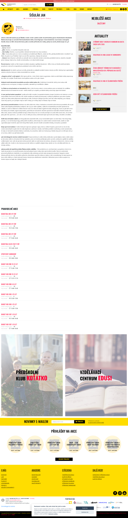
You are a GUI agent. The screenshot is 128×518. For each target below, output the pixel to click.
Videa (75, 9)
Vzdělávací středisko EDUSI (101, 475)
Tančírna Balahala (68, 475)
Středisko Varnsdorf (69, 485)
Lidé (2, 477)
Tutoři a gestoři (41, 18)
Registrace (115, 9)
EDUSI (43, 9)
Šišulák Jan (48, 18)
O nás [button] (67, 9)
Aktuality (10, 9)
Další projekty (36, 483)
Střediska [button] (35, 9)
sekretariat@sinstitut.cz (15, 500)
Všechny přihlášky (64, 459)
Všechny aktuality (101, 109)
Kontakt (89, 9)
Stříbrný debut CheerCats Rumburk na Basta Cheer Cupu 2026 (108, 43)
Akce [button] (17, 9)
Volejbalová (35, 481)
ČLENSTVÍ (51, 9)
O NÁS (3, 470)
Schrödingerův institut (30, 18)
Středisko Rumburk (68, 481)
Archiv (124, 513)
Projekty (4, 485)
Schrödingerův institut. (8, 506)
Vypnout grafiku (118, 513)
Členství (3, 481)
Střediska (67, 470)
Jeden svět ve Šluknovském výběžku (105, 94)
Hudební (34, 477)
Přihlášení (109, 9)
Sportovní (35, 479)
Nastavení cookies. (53, 514)
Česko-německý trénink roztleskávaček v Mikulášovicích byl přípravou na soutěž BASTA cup (107, 70)
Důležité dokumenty (7, 487)
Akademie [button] (25, 9)
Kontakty (124, 4)
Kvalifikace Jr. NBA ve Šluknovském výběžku (108, 81)
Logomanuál (5, 483)
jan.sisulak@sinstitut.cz (23, 30)
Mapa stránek (110, 513)
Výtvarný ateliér (67, 479)
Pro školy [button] (59, 9)
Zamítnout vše (84, 512)
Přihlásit (79, 422)
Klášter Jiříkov (66, 477)
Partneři (4, 479)
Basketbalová (36, 475)
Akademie (36, 470)
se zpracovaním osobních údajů (96, 422)
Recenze (82, 9)
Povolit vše (84, 508)
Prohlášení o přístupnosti (99, 513)
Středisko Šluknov (68, 483)
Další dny (101, 23)
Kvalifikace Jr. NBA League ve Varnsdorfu (107, 55)
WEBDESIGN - (8, 514)
